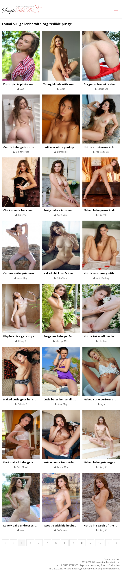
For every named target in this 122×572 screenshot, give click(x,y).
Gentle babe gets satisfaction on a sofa (30, 147)
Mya (103, 404)
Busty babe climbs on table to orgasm (68, 210)
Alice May (22, 278)
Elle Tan (103, 341)
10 (99, 542)
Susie (62, 88)
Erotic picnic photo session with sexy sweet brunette (38, 84)
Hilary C (103, 215)
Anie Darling (102, 278)
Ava (22, 88)
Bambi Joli (62, 151)
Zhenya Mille (62, 341)
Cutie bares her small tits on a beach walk (71, 399)
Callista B (22, 404)
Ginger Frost (22, 151)
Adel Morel (22, 467)
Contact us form (111, 559)
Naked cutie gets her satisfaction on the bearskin (36, 399)
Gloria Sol (103, 88)
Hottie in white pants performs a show (69, 147)
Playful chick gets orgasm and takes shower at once (38, 336)
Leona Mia (62, 467)
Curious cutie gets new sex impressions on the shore (38, 273)
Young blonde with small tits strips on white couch (77, 84)
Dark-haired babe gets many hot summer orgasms (37, 462)
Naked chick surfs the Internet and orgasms (73, 273)
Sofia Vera (62, 215)
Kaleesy (22, 215)
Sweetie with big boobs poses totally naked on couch (78, 525)
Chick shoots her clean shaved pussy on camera (35, 210)
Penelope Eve (103, 151)
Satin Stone (62, 278)
